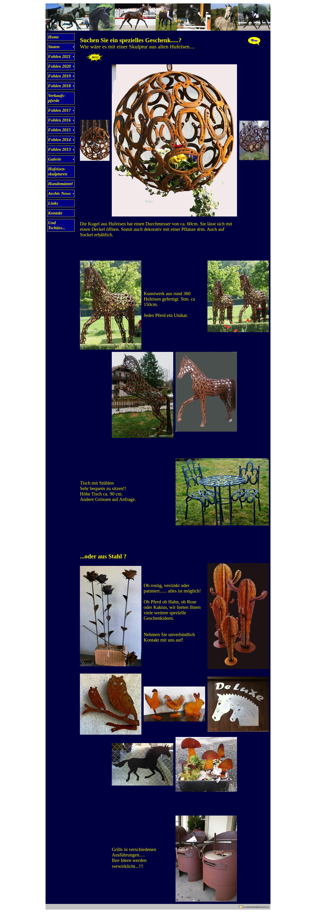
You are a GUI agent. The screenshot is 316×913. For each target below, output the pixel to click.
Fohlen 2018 (59, 85)
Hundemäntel (60, 183)
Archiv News (59, 193)
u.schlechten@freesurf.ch (256, 907)
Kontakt (55, 213)
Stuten (54, 46)
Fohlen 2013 (59, 149)
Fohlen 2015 (59, 129)
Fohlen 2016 (59, 120)
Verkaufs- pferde (56, 98)
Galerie (54, 159)
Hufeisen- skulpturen (57, 171)
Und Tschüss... (56, 225)
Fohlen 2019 (59, 76)
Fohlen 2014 (59, 139)
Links (53, 203)
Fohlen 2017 (59, 110)
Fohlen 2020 (59, 66)
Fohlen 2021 (59, 56)
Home (53, 37)
